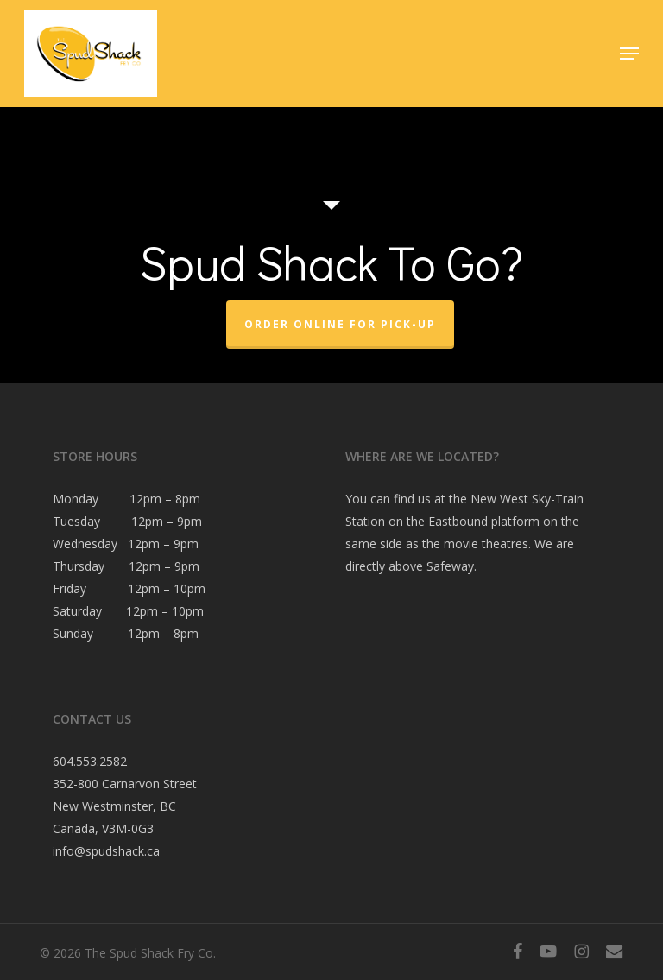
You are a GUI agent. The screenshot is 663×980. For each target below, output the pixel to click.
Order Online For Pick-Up (340, 324)
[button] (629, 53)
